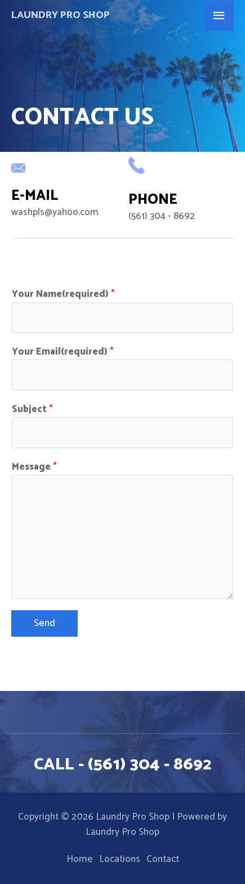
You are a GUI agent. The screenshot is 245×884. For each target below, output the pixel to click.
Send (44, 623)
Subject (32, 409)
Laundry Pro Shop (60, 15)
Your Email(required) (63, 352)
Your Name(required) (63, 294)
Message (34, 467)
